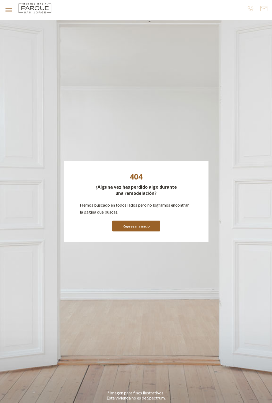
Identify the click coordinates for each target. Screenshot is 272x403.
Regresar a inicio (136, 226)
